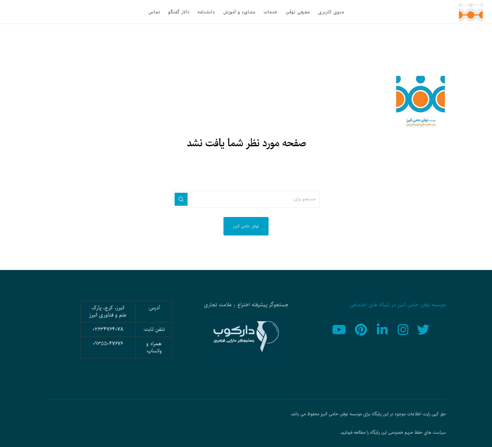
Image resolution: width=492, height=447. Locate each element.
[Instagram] (403, 329)
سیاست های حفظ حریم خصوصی (417, 432)
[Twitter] (424, 329)
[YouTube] (341, 329)
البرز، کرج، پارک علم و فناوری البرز (107, 311)
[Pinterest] (362, 329)
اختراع (243, 305)
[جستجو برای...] (246, 199)
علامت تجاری (218, 305)
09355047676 (108, 344)
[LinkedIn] (383, 329)
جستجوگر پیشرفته (269, 305)
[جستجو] (181, 199)
